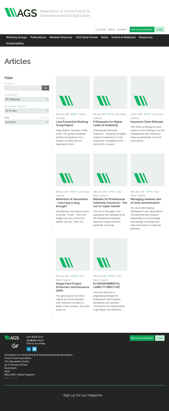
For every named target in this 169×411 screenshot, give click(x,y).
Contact (122, 29)
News (104, 37)
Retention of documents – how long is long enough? (72, 203)
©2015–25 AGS (11, 378)
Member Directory (61, 37)
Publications (38, 37)
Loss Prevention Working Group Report (72, 123)
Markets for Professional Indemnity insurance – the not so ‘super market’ (110, 203)
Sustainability (15, 43)
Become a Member (142, 29)
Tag (6, 118)
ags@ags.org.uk (35, 340)
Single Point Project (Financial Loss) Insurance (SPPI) (72, 287)
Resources (145, 37)
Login (160, 29)
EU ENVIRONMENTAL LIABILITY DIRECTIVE (106, 285)
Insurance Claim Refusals (147, 121)
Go (45, 88)
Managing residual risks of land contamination (146, 201)
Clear (45, 118)
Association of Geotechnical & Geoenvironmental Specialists (65, 13)
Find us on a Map (36, 343)
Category (11, 95)
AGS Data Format (87, 37)
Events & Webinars (124, 37)
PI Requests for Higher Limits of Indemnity (107, 123)
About (111, 29)
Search (100, 29)
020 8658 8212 (35, 337)
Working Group (15, 106)
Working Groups (16, 37)
